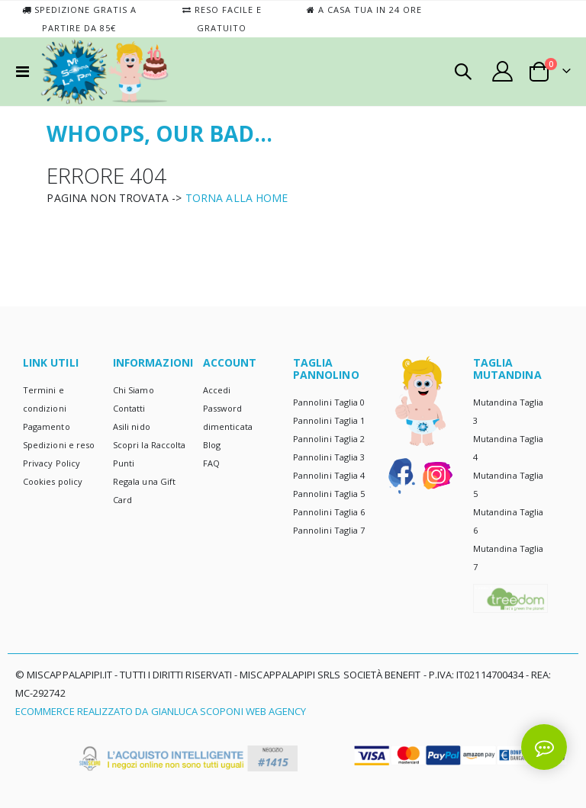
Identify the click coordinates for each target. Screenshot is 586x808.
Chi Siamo (133, 390)
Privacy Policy (51, 463)
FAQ (211, 463)
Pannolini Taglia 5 (329, 493)
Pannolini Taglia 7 (329, 530)
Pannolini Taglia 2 (329, 438)
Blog (212, 444)
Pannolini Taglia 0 (329, 402)
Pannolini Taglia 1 (329, 420)
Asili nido (131, 426)
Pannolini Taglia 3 (329, 457)
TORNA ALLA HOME (236, 198)
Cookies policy (52, 481)
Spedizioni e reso (59, 444)
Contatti (129, 408)
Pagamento (46, 426)
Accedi (216, 390)
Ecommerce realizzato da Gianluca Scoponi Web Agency (160, 711)
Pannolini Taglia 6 (329, 512)
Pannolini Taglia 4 (329, 475)
